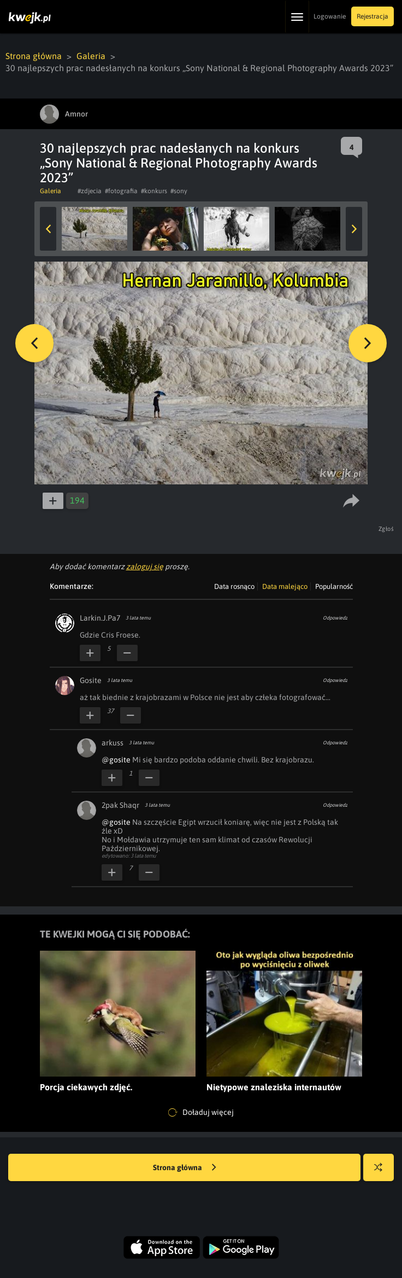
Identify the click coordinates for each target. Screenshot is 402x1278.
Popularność (334, 586)
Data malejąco (285, 586)
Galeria (90, 56)
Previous (48, 229)
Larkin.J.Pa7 (100, 618)
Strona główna (33, 56)
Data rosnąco (234, 586)
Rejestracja (372, 16)
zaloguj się (144, 566)
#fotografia (121, 191)
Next (354, 229)
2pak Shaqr (120, 805)
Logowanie (330, 16)
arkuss (112, 742)
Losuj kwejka (382, 1172)
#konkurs (154, 191)
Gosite (91, 680)
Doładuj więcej (201, 1112)
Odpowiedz (335, 618)
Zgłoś (386, 528)
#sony (178, 191)
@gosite (116, 759)
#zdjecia (90, 191)
